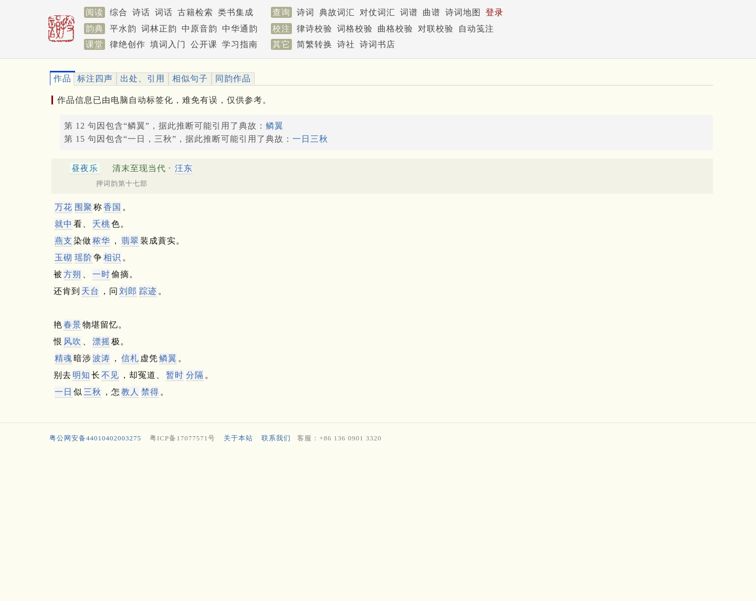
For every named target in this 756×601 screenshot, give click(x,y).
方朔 (72, 274)
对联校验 (436, 28)
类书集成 (236, 12)
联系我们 (276, 438)
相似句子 (190, 78)
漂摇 (101, 341)
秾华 (101, 240)
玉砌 (63, 257)
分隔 (195, 375)
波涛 (101, 358)
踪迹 (148, 291)
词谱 (409, 12)
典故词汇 (337, 12)
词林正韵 (159, 28)
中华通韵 (240, 28)
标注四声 (95, 78)
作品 (62, 78)
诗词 (305, 12)
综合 (119, 12)
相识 (112, 257)
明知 (81, 375)
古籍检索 (195, 12)
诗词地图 (463, 12)
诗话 (141, 12)
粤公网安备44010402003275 (95, 438)
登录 (494, 12)
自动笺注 (476, 28)
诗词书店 (377, 44)
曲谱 (431, 12)
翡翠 (130, 240)
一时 (101, 274)
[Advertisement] (362, 524)
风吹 (72, 341)
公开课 (204, 44)
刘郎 (128, 291)
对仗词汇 (377, 12)
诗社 (346, 44)
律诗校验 (314, 28)
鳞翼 (275, 125)
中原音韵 (199, 28)
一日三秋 (310, 138)
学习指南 (240, 44)
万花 (63, 207)
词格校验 (355, 28)
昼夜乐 (84, 168)
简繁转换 (314, 44)
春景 (72, 324)
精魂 (63, 358)
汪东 (184, 168)
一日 (63, 391)
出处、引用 (142, 78)
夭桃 (101, 223)
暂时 (175, 375)
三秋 (92, 391)
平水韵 (123, 28)
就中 (63, 223)
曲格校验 (395, 28)
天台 (90, 291)
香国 (112, 207)
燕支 (63, 240)
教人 (130, 391)
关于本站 (238, 438)
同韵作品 (233, 78)
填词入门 (168, 44)
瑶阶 (83, 257)
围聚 (83, 207)
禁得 (150, 391)
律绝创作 (127, 44)
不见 (110, 375)
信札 (130, 358)
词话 (164, 12)
